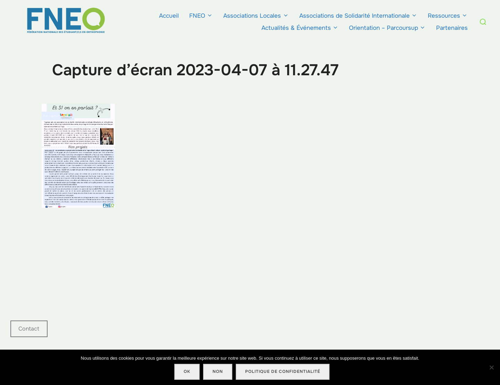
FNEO (201, 15)
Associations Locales (256, 15)
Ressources (448, 15)
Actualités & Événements (300, 28)
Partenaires (452, 28)
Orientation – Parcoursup (387, 28)
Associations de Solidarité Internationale (358, 15)
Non (217, 371)
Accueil (169, 15)
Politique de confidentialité (282, 371)
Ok (187, 371)
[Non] (491, 367)
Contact (28, 328)
